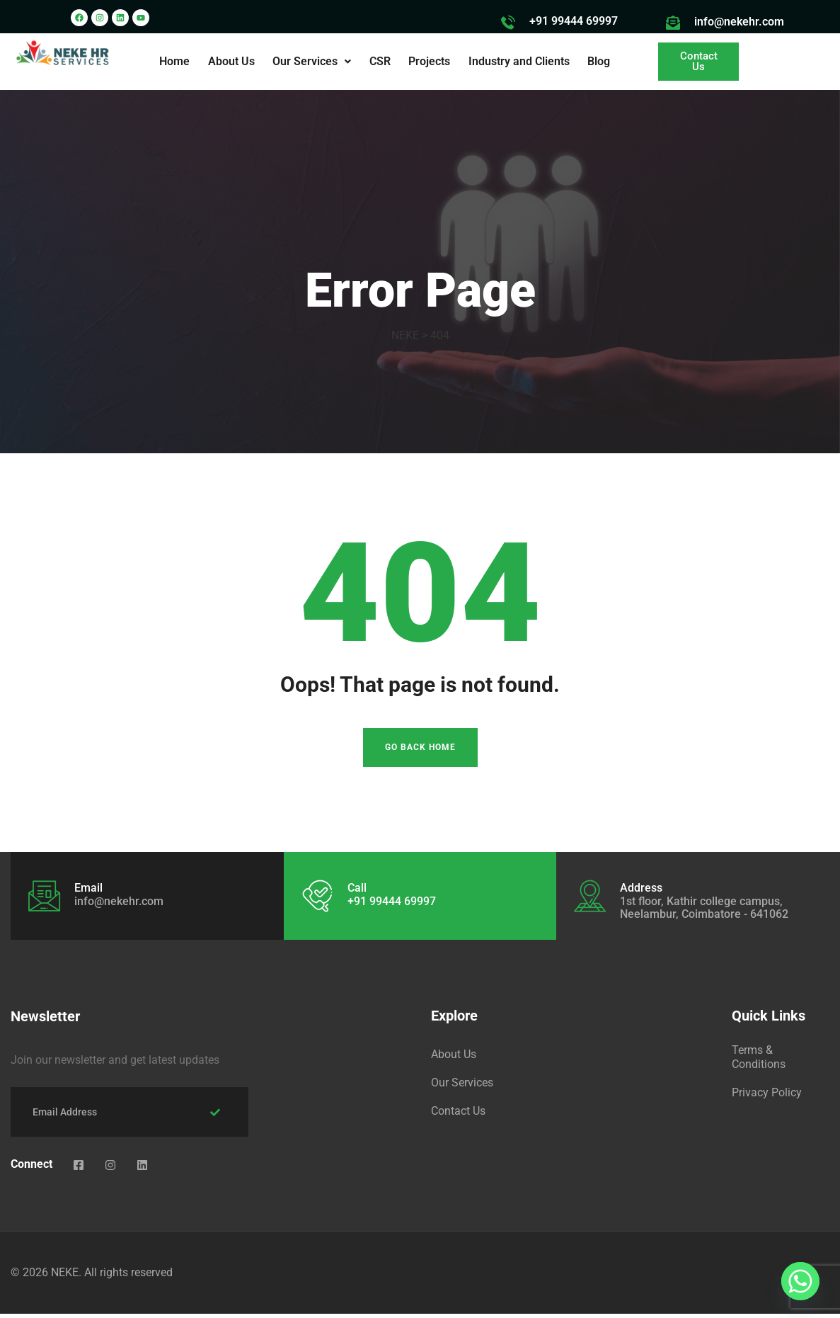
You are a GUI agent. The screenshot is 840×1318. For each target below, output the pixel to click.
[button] (313, 61)
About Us (233, 61)
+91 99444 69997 (573, 21)
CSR (380, 61)
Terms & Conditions (759, 1061)
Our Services (313, 61)
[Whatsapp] (800, 1281)
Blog (596, 61)
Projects (428, 61)
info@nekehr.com (739, 21)
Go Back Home (420, 752)
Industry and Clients (517, 61)
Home (178, 61)
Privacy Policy (767, 1096)
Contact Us (458, 1115)
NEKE (65, 1276)
